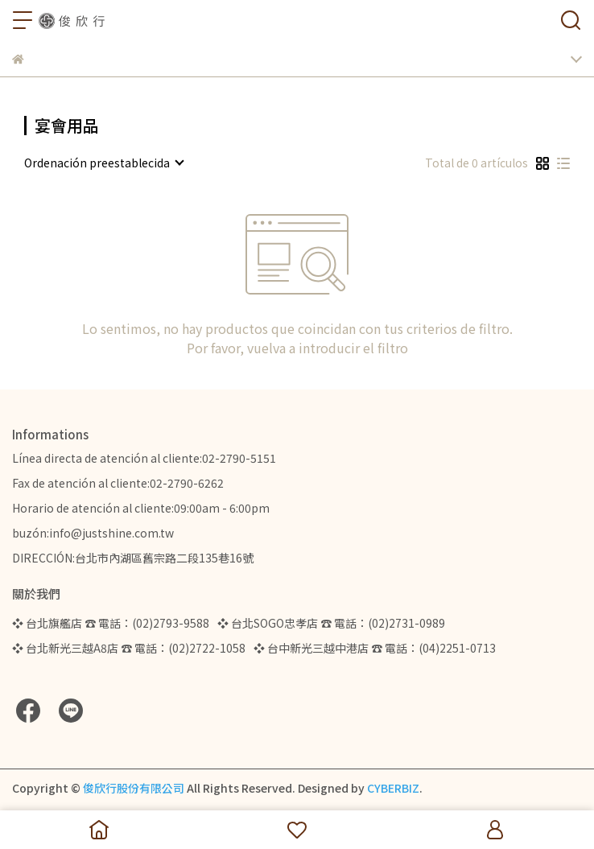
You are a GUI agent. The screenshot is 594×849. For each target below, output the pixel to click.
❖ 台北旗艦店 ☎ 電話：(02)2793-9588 (110, 623)
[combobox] (103, 162)
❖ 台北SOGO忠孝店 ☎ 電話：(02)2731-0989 (331, 623)
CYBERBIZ (393, 788)
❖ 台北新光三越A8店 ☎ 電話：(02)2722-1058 (128, 648)
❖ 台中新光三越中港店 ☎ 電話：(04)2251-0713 (375, 648)
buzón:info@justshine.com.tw (93, 533)
